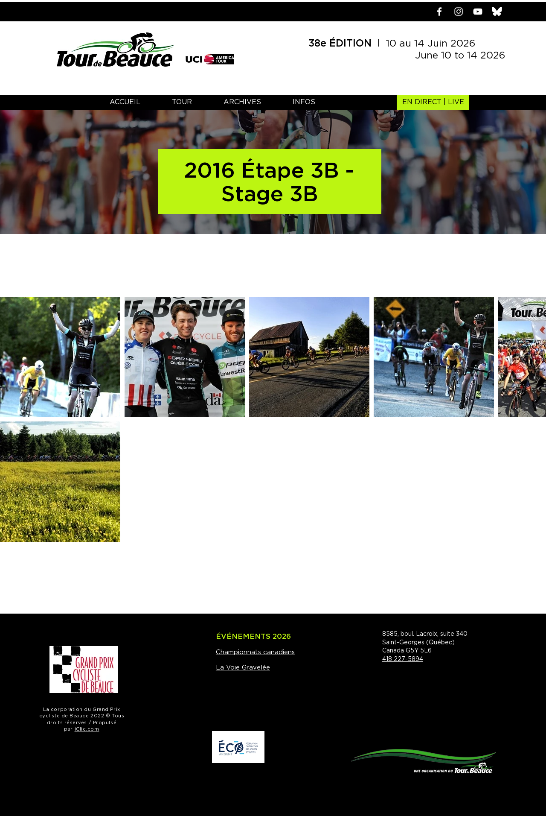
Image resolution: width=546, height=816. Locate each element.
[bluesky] (496, 11)
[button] (182, 102)
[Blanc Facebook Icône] (439, 11)
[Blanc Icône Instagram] (458, 11)
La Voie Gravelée (243, 667)
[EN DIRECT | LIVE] (433, 102)
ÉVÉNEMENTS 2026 (253, 636)
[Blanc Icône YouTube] (477, 11)
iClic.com (87, 729)
